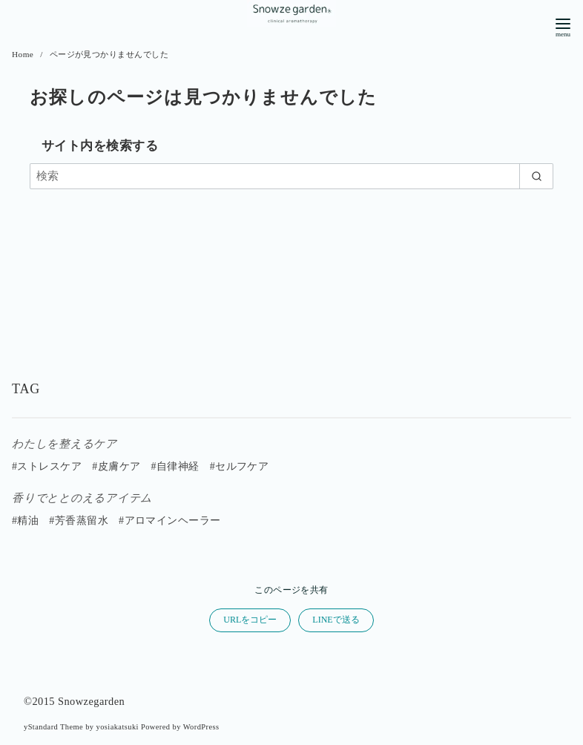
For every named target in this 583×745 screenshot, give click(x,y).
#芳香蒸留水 (78, 520)
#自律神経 (175, 466)
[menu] (563, 26)
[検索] (291, 176)
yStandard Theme (53, 727)
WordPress (201, 727)
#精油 (25, 520)
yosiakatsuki (117, 727)
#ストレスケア (47, 466)
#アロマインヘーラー (170, 520)
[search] (536, 176)
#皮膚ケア (116, 466)
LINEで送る (335, 619)
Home (24, 54)
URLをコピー (250, 619)
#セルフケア (239, 466)
